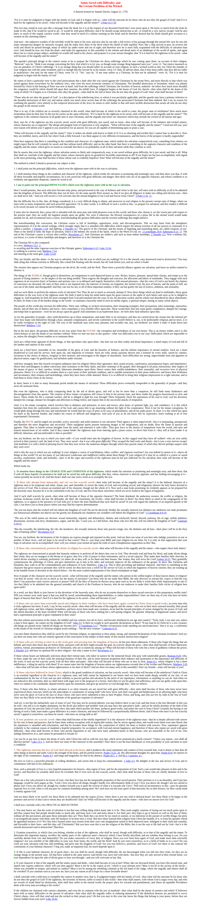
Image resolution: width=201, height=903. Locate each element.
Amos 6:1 (152, 661)
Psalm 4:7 (48, 755)
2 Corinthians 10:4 (151, 231)
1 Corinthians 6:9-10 (156, 512)
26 (118, 752)
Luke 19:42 (51, 899)
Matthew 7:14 (49, 251)
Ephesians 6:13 (170, 231)
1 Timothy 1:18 (40, 228)
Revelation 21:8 (46, 532)
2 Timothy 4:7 (70, 228)
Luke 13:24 (105, 248)
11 (150, 196)
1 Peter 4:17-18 (108, 22)
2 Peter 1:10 (142, 196)
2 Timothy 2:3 (158, 234)
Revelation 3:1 (105, 650)
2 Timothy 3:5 (21, 650)
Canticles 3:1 (135, 755)
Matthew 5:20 (180, 664)
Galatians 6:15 (109, 628)
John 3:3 (77, 623)
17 (180, 231)
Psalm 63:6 (167, 752)
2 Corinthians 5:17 (88, 625)
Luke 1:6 (102, 565)
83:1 (125, 755)
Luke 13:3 (37, 741)
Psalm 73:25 (110, 752)
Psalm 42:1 (109, 755)
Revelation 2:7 (75, 234)
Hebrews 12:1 (31, 245)
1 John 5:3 (129, 761)
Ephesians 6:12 (90, 248)
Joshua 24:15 (163, 559)
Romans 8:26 (174, 656)
